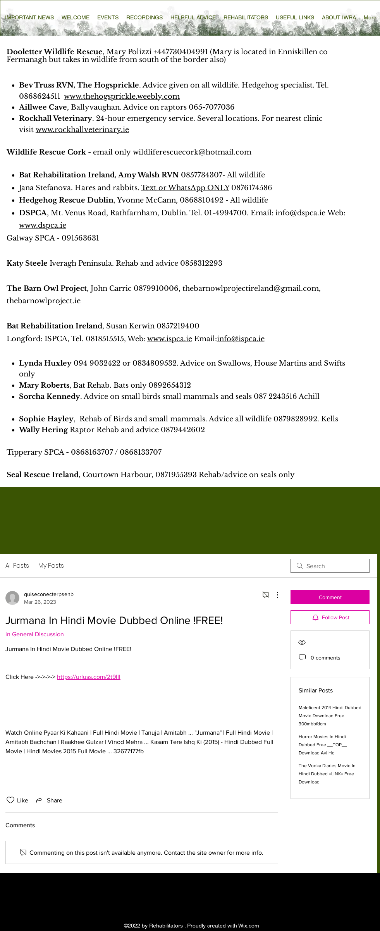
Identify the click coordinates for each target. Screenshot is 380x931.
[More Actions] (273, 594)
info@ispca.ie (241, 339)
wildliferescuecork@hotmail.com (192, 152)
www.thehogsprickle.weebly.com (122, 96)
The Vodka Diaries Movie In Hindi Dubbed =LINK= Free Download (327, 774)
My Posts (51, 565)
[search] (330, 566)
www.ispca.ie (169, 339)
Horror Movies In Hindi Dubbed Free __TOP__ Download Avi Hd (323, 745)
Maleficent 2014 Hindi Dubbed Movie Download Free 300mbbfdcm (330, 716)
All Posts (17, 565)
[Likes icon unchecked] (10, 800)
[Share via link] (48, 800)
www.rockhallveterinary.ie (82, 129)
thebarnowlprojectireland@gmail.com (250, 288)
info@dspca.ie (300, 213)
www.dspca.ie (42, 225)
